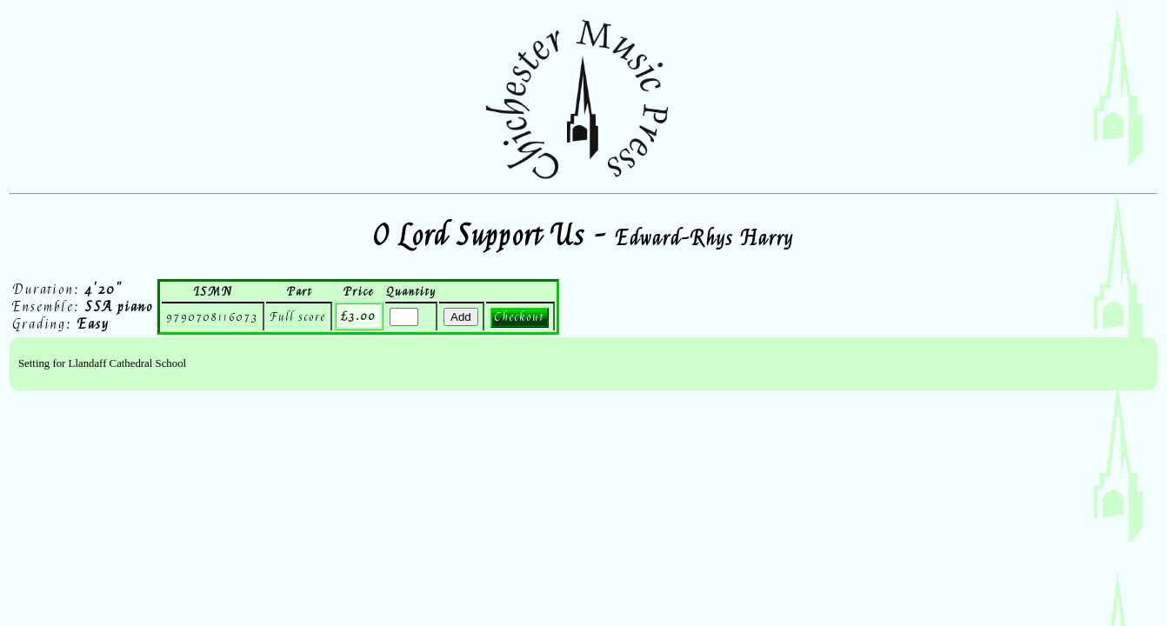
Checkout (519, 317)
